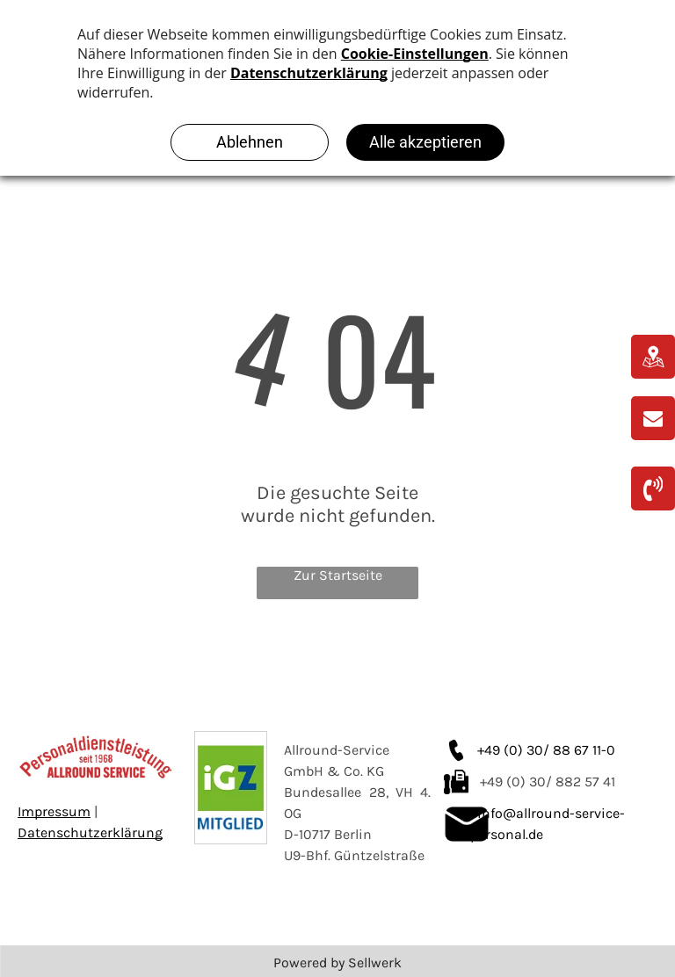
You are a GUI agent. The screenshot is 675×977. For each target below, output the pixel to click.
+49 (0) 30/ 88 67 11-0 (546, 750)
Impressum (54, 811)
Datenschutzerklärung (90, 832)
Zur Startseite (338, 575)
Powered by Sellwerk (337, 962)
